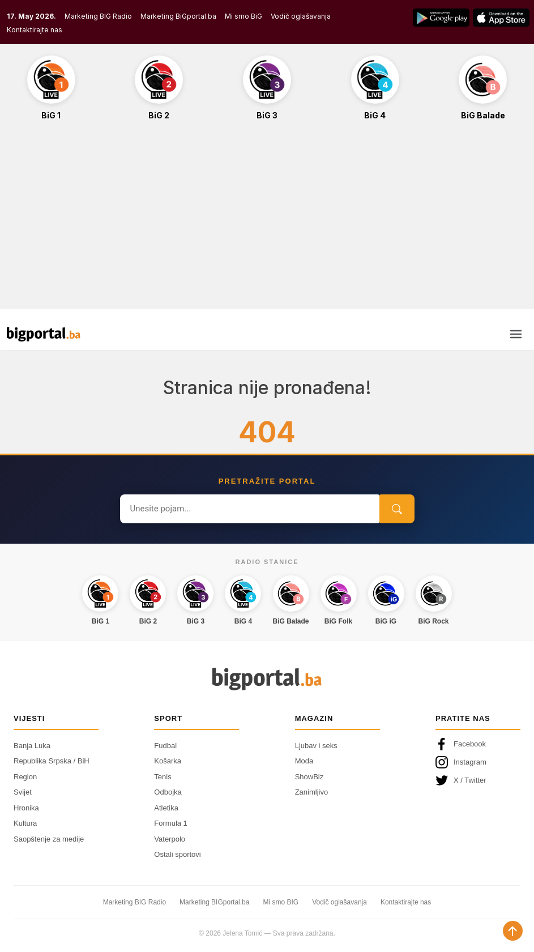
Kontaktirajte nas (34, 29)
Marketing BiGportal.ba (178, 16)
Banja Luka (32, 745)
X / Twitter (460, 780)
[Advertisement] (267, 221)
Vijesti (29, 718)
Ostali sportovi (177, 854)
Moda (304, 761)
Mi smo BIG (280, 902)
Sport (168, 718)
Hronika (26, 808)
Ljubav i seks (316, 745)
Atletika (166, 808)
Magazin (314, 718)
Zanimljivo (311, 792)
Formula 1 (170, 823)
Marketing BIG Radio (98, 16)
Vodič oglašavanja (301, 16)
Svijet (23, 792)
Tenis (162, 776)
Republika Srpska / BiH (51, 761)
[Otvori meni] (516, 334)
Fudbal (165, 745)
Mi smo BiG (243, 16)
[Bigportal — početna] (43, 334)
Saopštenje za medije (49, 839)
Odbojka (167, 792)
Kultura (25, 823)
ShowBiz (309, 776)
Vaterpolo (169, 839)
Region (25, 776)
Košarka (167, 761)
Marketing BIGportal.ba (214, 902)
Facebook (460, 744)
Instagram (460, 762)
